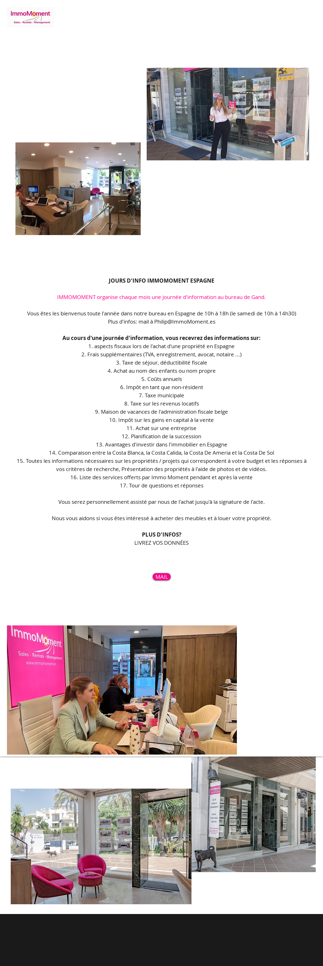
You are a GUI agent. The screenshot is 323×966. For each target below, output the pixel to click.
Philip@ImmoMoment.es (184, 321)
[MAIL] (162, 576)
